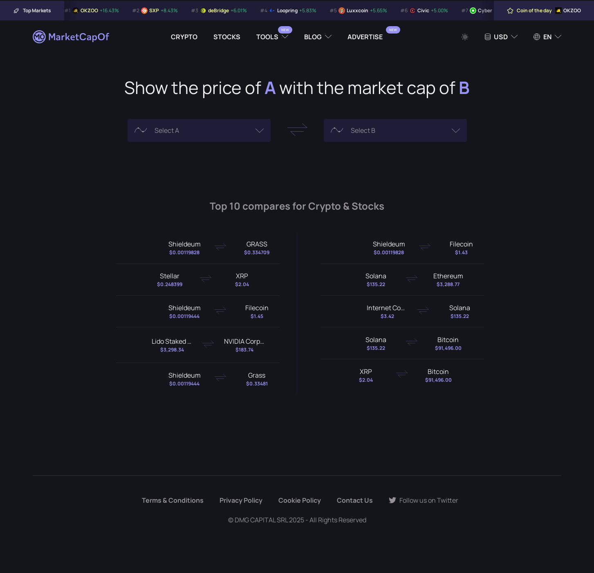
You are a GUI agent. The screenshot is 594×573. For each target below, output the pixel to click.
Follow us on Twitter (423, 500)
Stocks (226, 36)
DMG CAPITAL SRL (261, 519)
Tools (267, 36)
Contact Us (355, 500)
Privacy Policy (241, 500)
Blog (313, 36)
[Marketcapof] (71, 36)
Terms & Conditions (173, 500)
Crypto (184, 36)
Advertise (365, 36)
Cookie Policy (299, 500)
